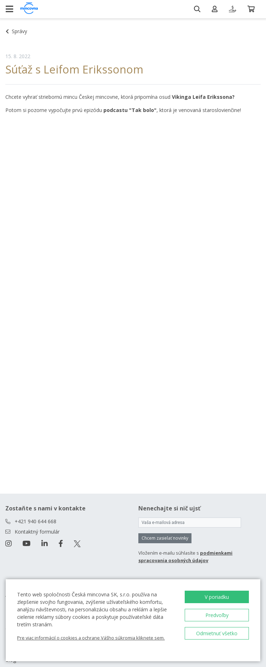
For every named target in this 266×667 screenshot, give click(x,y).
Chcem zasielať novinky (165, 538)
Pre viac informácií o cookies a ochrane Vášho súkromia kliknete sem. (91, 638)
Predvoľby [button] (217, 615)
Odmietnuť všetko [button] (216, 633)
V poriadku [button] (217, 597)
